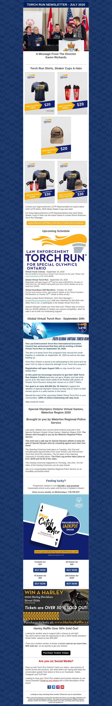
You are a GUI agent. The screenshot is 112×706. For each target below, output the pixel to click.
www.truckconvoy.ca (33, 276)
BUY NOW (40, 570)
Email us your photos (49, 681)
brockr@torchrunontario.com (37, 300)
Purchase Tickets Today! (56, 653)
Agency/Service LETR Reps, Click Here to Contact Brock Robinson (56, 223)
